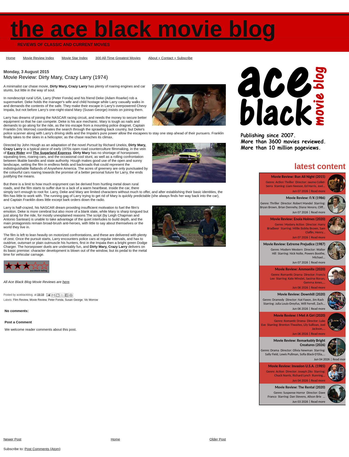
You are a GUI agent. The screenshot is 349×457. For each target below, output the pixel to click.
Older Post (217, 439)
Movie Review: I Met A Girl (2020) (299, 315)
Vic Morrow (91, 299)
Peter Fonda (55, 299)
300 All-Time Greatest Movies (117, 58)
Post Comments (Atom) (43, 449)
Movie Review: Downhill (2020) (301, 294)
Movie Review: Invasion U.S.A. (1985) (296, 366)
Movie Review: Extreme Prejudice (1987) (294, 244)
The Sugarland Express (52, 153)
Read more (318, 191)
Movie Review (38, 299)
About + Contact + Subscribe (170, 58)
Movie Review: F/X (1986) (305, 198)
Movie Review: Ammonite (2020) (300, 269)
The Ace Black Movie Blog (143, 28)
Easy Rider (16, 153)
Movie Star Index (75, 58)
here (65, 282)
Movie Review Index (38, 58)
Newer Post (12, 439)
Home (10, 58)
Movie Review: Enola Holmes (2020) (297, 219)
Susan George (74, 299)
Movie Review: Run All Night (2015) (298, 176)
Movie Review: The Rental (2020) (300, 387)
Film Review (20, 299)
